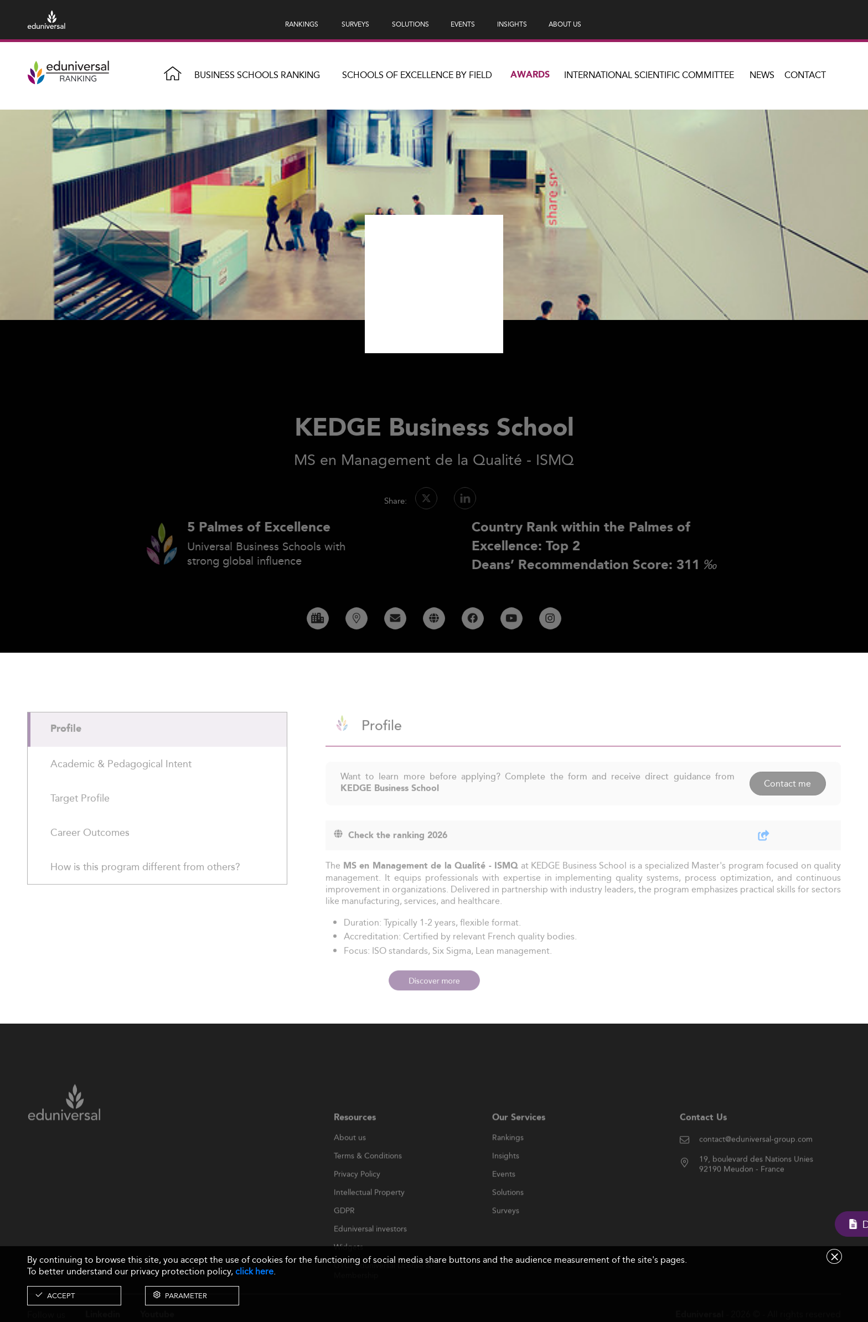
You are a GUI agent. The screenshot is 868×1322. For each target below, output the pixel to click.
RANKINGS (301, 24)
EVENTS (463, 24)
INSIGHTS (512, 24)
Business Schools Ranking (257, 75)
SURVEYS (355, 24)
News (762, 75)
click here (254, 1271)
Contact (805, 75)
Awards (530, 75)
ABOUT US (565, 24)
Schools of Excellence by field (417, 75)
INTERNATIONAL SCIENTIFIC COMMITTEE (649, 75)
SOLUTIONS (410, 24)
